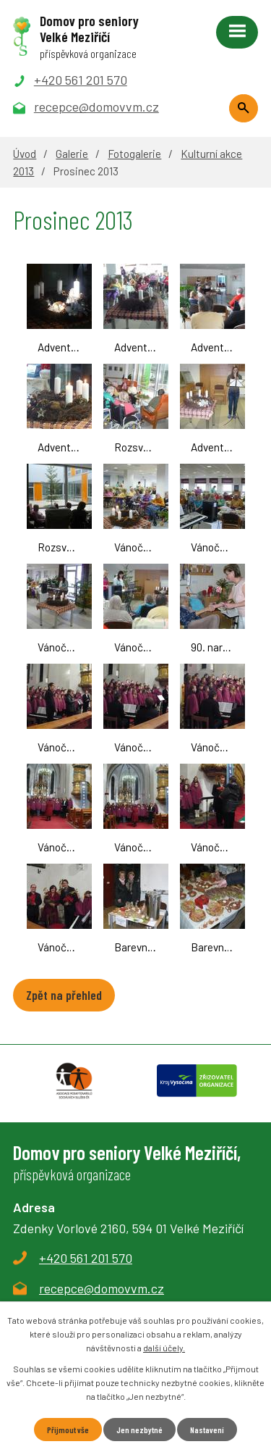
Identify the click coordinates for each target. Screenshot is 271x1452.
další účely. (164, 1348)
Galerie (72, 153)
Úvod (24, 153)
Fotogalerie (134, 153)
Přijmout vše (68, 1429)
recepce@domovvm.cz (101, 1288)
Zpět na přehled (64, 995)
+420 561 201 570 (85, 1258)
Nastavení (207, 1429)
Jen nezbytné (139, 1429)
